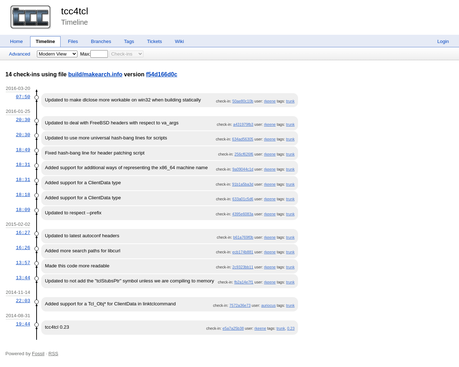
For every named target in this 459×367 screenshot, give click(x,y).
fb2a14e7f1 (243, 282)
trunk (290, 101)
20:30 (23, 119)
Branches (101, 41)
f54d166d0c (161, 74)
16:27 (23, 232)
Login (443, 41)
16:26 (23, 247)
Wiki (179, 41)
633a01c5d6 (243, 199)
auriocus (268, 305)
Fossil (38, 353)
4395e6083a (242, 214)
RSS (53, 353)
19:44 (23, 324)
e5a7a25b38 (233, 328)
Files (73, 41)
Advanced (19, 54)
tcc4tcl (74, 11)
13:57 (23, 262)
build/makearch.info (95, 74)
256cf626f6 (244, 154)
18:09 (23, 209)
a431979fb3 (243, 124)
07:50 (23, 97)
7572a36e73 (240, 305)
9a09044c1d (243, 169)
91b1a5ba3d (242, 184)
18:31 (23, 164)
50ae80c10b (243, 101)
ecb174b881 (243, 252)
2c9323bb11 (243, 267)
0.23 (291, 328)
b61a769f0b (243, 237)
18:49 (23, 150)
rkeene (270, 101)
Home (16, 41)
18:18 (23, 194)
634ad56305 (242, 139)
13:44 (23, 278)
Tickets (154, 41)
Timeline (45, 41)
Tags (129, 41)
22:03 (23, 300)
